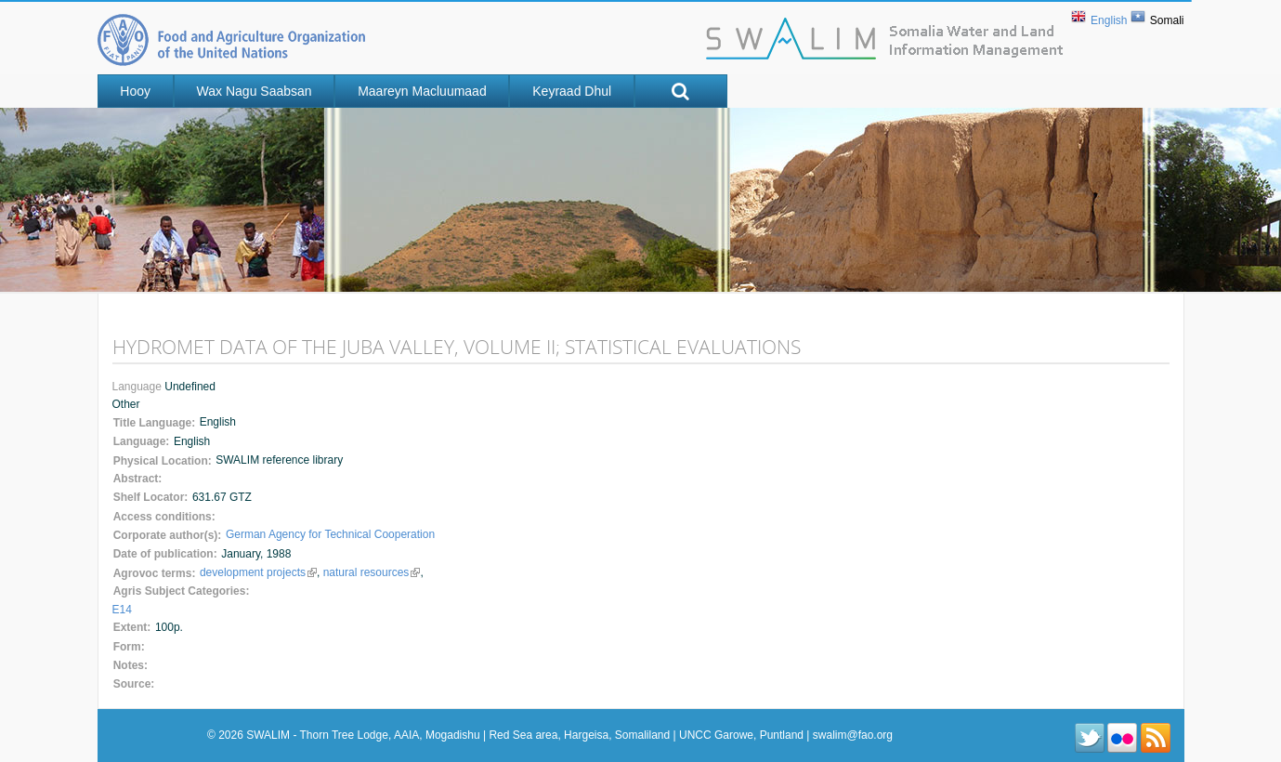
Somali (1167, 20)
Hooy (135, 91)
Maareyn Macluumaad (422, 91)
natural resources (372, 572)
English (1109, 20)
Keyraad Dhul (571, 91)
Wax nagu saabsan (254, 91)
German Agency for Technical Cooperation (330, 534)
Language (138, 386)
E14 (122, 609)
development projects (258, 572)
